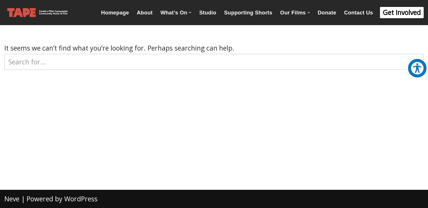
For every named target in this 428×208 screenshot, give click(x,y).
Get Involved (402, 12)
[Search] (207, 62)
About (145, 12)
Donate (327, 12)
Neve (11, 198)
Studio (207, 12)
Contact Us (358, 12)
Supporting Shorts (248, 12)
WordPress (81, 198)
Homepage (115, 12)
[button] (190, 12)
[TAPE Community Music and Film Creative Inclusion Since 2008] (37, 12)
